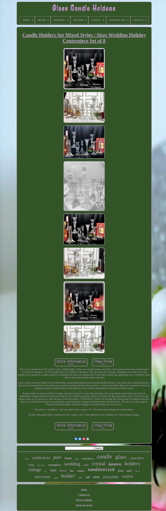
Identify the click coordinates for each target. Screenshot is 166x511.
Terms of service (84, 505)
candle (104, 456)
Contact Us (84, 495)
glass (120, 457)
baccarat (41, 465)
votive (127, 476)
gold (76, 459)
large (27, 459)
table (86, 465)
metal (55, 478)
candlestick (101, 470)
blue (72, 471)
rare (45, 471)
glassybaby (111, 477)
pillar (129, 471)
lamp (31, 464)
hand (121, 470)
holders (132, 463)
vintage (34, 469)
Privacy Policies (84, 500)
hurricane (42, 477)
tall (88, 477)
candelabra (137, 458)
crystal (98, 463)
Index (84, 489)
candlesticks (41, 458)
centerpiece (54, 464)
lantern (115, 464)
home (68, 458)
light (53, 470)
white (80, 477)
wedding (72, 463)
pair (57, 457)
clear (96, 477)
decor (137, 471)
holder (68, 476)
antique (81, 471)
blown (63, 470)
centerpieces (87, 458)
